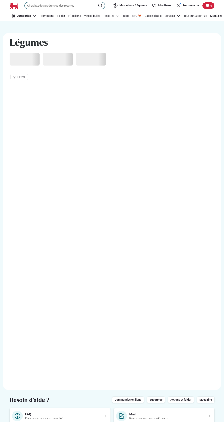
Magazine (205, 399)
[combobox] (65, 5)
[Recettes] (111, 16)
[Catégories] (24, 16)
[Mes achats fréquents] (130, 6)
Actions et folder (180, 399)
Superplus (155, 399)
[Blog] (125, 16)
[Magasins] (216, 16)
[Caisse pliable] (153, 16)
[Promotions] (47, 16)
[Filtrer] (19, 77)
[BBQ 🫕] (136, 16)
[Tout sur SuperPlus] (195, 16)
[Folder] (61, 16)
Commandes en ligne (128, 399)
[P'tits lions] (75, 16)
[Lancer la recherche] (101, 5)
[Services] (172, 16)
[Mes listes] (161, 6)
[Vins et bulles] (92, 16)
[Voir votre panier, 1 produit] (208, 5)
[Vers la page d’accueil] (14, 6)
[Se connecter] (187, 6)
